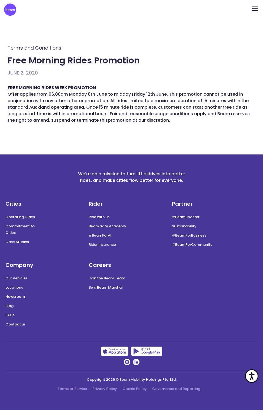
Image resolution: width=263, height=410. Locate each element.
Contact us (15, 324)
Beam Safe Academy (107, 226)
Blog (9, 305)
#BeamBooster (185, 216)
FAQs (10, 315)
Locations (14, 287)
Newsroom (15, 296)
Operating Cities (20, 216)
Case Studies (17, 241)
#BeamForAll (100, 235)
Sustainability (184, 226)
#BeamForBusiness (189, 235)
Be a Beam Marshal (106, 287)
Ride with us (99, 216)
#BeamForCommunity (192, 244)
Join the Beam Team (107, 278)
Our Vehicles (16, 278)
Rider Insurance (102, 244)
